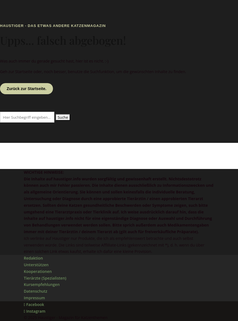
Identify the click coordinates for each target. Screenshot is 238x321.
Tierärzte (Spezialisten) (45, 278)
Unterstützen (36, 264)
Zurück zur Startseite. (26, 88)
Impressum (34, 297)
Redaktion (33, 258)
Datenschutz (35, 291)
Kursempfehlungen (42, 284)
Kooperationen (38, 271)
